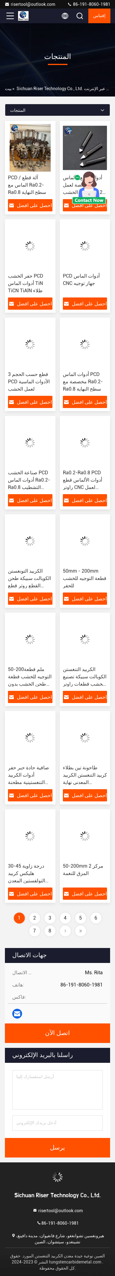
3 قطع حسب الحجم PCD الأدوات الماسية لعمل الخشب (29, 381)
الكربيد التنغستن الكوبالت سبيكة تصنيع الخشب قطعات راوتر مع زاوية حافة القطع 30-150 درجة (84, 684)
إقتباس (99, 16)
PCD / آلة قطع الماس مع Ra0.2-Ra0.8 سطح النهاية (27, 185)
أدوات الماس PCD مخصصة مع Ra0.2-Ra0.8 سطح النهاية (83, 381)
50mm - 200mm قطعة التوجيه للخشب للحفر (84, 578)
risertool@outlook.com (30, 4)
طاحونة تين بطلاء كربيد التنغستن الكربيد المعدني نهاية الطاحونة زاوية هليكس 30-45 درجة (85, 782)
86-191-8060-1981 (88, 4)
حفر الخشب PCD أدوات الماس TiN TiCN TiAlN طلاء (25, 283)
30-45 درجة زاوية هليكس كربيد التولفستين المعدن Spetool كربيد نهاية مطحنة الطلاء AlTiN (28, 880)
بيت (8, 88)
